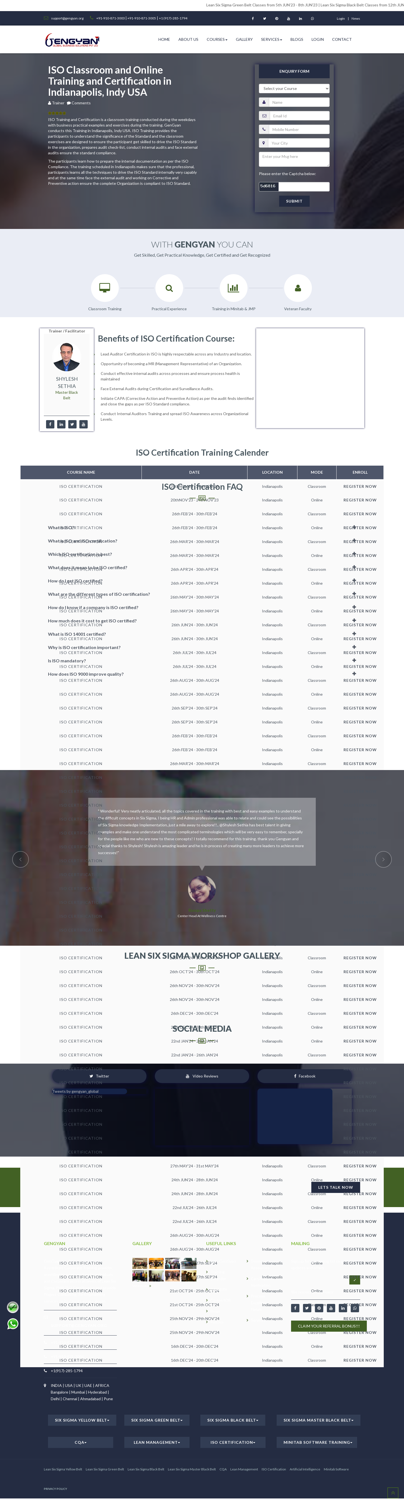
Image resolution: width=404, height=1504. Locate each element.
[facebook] (50, 424)
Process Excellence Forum (260, 1303)
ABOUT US (188, 39)
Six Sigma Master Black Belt (319, 1420)
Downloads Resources (260, 1264)
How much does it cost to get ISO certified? (92, 620)
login (341, 18)
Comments (81, 102)
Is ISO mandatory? (67, 660)
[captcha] (294, 186)
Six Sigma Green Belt (157, 1420)
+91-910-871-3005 (141, 18)
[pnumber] (299, 129)
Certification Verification (262, 1282)
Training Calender (218, 1275)
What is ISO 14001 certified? (77, 634)
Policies (217, 1321)
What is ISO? (61, 527)
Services (271, 39)
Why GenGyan (223, 1261)
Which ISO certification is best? (80, 554)
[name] (299, 102)
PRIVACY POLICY (55, 1488)
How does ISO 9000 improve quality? (86, 674)
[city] (299, 143)
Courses (217, 39)
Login (318, 39)
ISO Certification (233, 1442)
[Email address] (320, 1280)
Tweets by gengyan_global (75, 1091)
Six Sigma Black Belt (232, 1420)
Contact (342, 39)
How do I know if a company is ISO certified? (93, 607)
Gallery (244, 39)
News (356, 18)
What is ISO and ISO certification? (82, 540)
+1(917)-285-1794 (67, 1370)
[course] (294, 88)
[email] (300, 115)
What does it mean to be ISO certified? (87, 567)
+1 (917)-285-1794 (173, 18)
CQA (81, 1442)
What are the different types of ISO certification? (99, 594)
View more (141, 1286)
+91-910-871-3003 (110, 18)
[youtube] (83, 424)
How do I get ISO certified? (75, 580)
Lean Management (157, 1442)
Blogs (297, 39)
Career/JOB (220, 1300)
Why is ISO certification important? (84, 647)
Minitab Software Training (318, 1442)
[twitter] (72, 424)
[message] (294, 159)
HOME (164, 39)
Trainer (59, 102)
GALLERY (218, 1289)
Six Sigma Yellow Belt (82, 1420)
